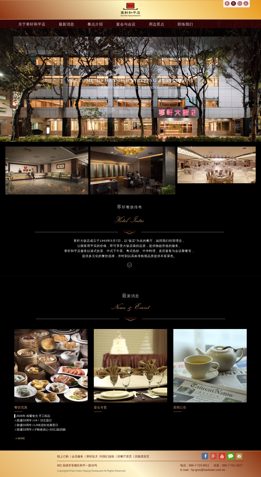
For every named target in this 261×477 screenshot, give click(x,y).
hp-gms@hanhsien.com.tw (208, 469)
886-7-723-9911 (199, 465)
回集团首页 (142, 456)
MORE (20, 438)
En (239, 3)
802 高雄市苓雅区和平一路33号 (77, 465)
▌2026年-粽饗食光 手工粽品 (32, 415)
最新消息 (66, 24)
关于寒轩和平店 (31, 24)
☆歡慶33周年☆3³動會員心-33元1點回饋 (40, 429)
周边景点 (156, 24)
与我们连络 (107, 456)
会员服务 (77, 456)
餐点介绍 (95, 24)
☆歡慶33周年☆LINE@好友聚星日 (36, 425)
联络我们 (185, 24)
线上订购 (63, 456)
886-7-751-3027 (232, 465)
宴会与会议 (126, 24)
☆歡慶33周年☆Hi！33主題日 (33, 420)
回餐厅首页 (124, 456)
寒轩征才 (92, 456)
